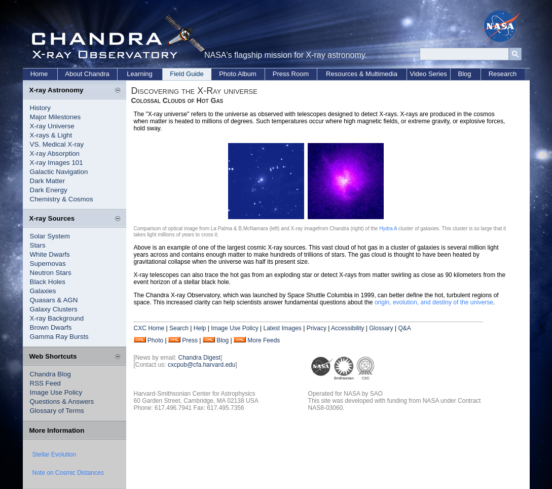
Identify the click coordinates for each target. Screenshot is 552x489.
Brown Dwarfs (51, 327)
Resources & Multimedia (361, 74)
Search (179, 328)
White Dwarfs (50, 254)
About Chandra (87, 74)
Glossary (381, 328)
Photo (155, 340)
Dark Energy (48, 190)
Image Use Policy (56, 392)
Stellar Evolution (54, 454)
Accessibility (347, 328)
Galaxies (43, 291)
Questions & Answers (62, 401)
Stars (38, 245)
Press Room (291, 74)
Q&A (404, 328)
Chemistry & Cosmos (61, 199)
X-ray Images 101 (56, 162)
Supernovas (48, 263)
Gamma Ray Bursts (59, 336)
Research (503, 74)
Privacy (316, 328)
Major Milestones (55, 117)
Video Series (428, 74)
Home (39, 74)
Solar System (50, 236)
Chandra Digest (199, 357)
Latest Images (282, 328)
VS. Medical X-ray (57, 144)
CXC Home (149, 328)
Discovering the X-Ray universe (194, 91)
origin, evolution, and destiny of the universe (434, 302)
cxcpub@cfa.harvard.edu (202, 364)
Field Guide (186, 74)
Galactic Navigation (59, 172)
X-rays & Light (51, 135)
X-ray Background (57, 318)
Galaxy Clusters (54, 309)
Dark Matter (47, 181)
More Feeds (263, 340)
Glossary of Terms (57, 410)
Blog (464, 74)
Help (200, 328)
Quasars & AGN (54, 300)
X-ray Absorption (55, 153)
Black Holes (47, 282)
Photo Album (237, 74)
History (40, 108)
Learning (140, 74)
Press (190, 340)
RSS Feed (45, 383)
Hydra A (388, 228)
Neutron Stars (50, 272)
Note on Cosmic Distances (68, 472)
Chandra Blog (50, 374)
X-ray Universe (52, 126)
